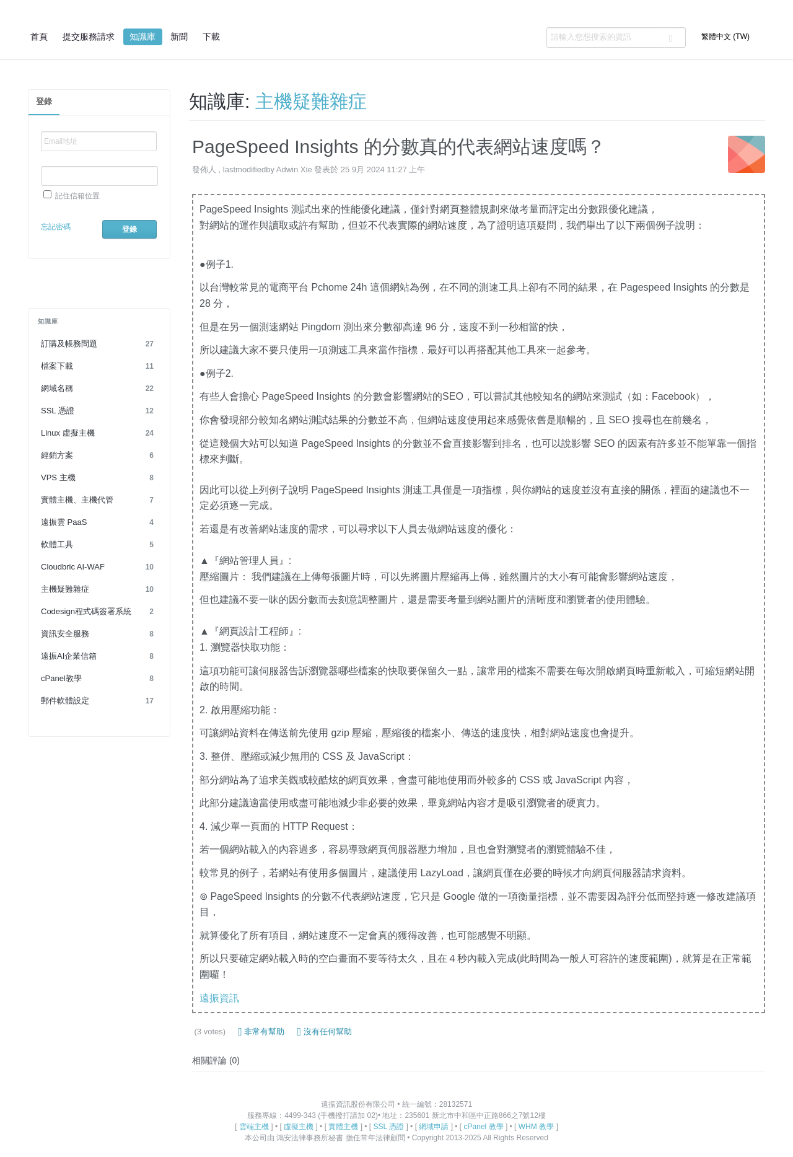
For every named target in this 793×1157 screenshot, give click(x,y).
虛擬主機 (298, 1126)
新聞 (179, 37)
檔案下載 (99, 366)
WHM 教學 (536, 1126)
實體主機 (343, 1126)
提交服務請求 (89, 37)
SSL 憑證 (99, 411)
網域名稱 (99, 388)
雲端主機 (254, 1126)
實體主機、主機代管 (99, 500)
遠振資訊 (219, 998)
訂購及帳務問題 (99, 344)
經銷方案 (99, 455)
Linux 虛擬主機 (99, 433)
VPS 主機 (99, 478)
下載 (211, 37)
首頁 (39, 37)
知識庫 (142, 37)
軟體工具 (99, 545)
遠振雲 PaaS (99, 522)
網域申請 (434, 1126)
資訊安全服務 (99, 634)
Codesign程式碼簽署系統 (99, 611)
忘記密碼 (56, 226)
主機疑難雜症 (99, 589)
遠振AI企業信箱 (99, 656)
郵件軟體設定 (99, 701)
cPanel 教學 (484, 1126)
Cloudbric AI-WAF (99, 567)
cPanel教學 (99, 678)
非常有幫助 (261, 1031)
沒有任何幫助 (324, 1031)
